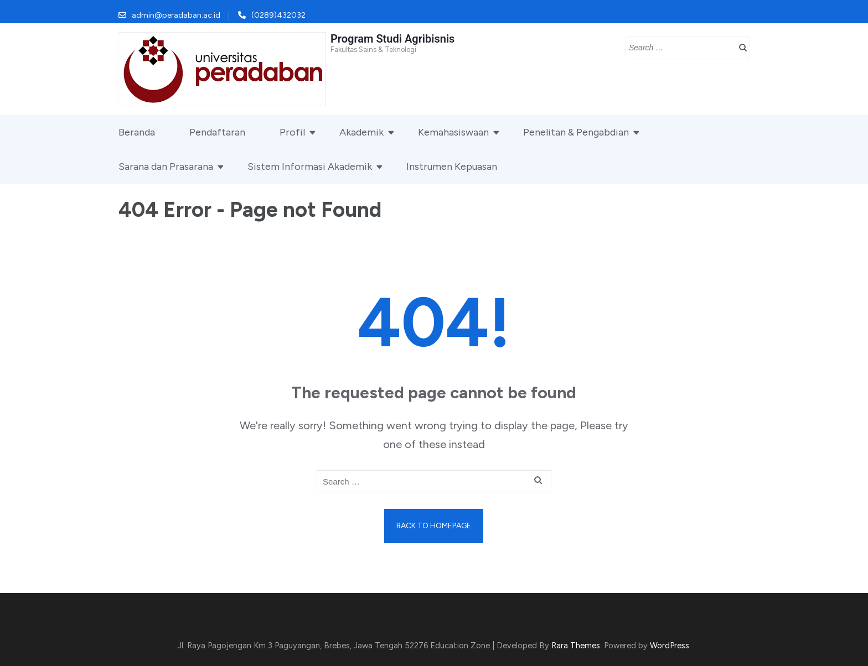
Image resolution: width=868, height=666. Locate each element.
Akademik (361, 132)
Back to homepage (433, 525)
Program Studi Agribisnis (392, 38)
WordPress (669, 646)
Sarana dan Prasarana (165, 166)
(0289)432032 (278, 15)
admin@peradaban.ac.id (176, 15)
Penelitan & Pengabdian (576, 132)
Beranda (136, 132)
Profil (292, 132)
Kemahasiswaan (453, 132)
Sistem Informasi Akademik (309, 166)
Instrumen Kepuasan (451, 166)
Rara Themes (575, 646)
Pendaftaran (217, 132)
